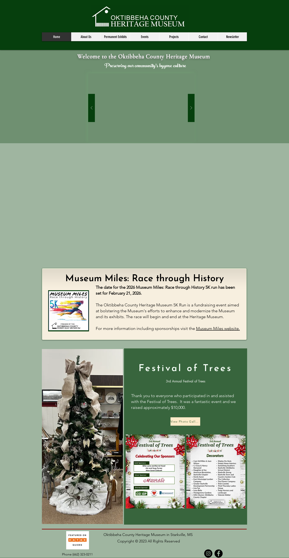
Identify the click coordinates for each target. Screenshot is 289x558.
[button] (86, 36)
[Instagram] (208, 553)
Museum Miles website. (218, 328)
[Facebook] (218, 553)
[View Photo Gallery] (185, 421)
